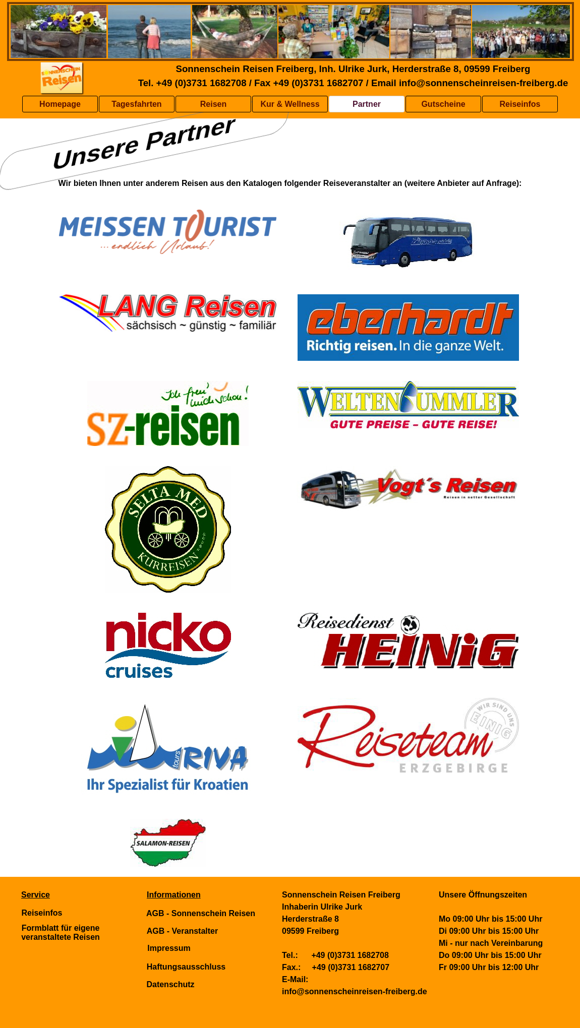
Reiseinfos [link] (42, 913)
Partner (367, 104)
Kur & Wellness (289, 104)
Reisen (213, 104)
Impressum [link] (168, 948)
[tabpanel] (290, 183)
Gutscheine (443, 104)
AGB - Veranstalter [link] (182, 931)
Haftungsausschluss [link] (186, 966)
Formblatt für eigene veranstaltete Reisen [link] (60, 932)
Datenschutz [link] (170, 984)
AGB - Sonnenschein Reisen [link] (200, 913)
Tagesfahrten (136, 104)
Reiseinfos (520, 104)
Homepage (60, 104)
